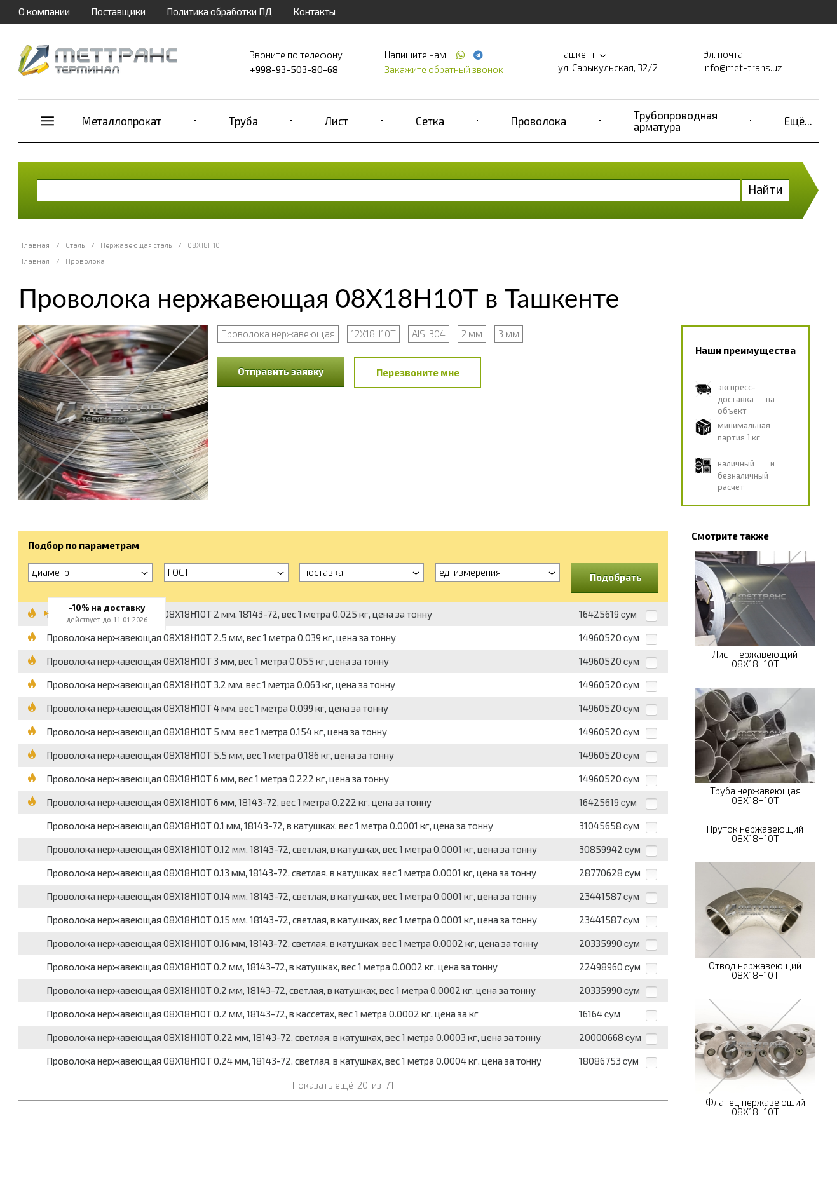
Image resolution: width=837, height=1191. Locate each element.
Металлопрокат (121, 120)
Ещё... (798, 120)
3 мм (508, 333)
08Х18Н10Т (205, 245)
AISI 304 (429, 333)
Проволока (538, 120)
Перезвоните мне (417, 372)
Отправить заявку (281, 371)
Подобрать (616, 577)
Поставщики (118, 11)
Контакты (314, 11)
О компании (44, 11)
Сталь (75, 245)
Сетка (430, 120)
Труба (243, 120)
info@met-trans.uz (742, 67)
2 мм (471, 333)
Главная (36, 245)
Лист (336, 120)
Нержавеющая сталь (136, 245)
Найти (765, 189)
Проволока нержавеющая (278, 333)
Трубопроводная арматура (676, 120)
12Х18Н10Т (373, 333)
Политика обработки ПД (219, 11)
